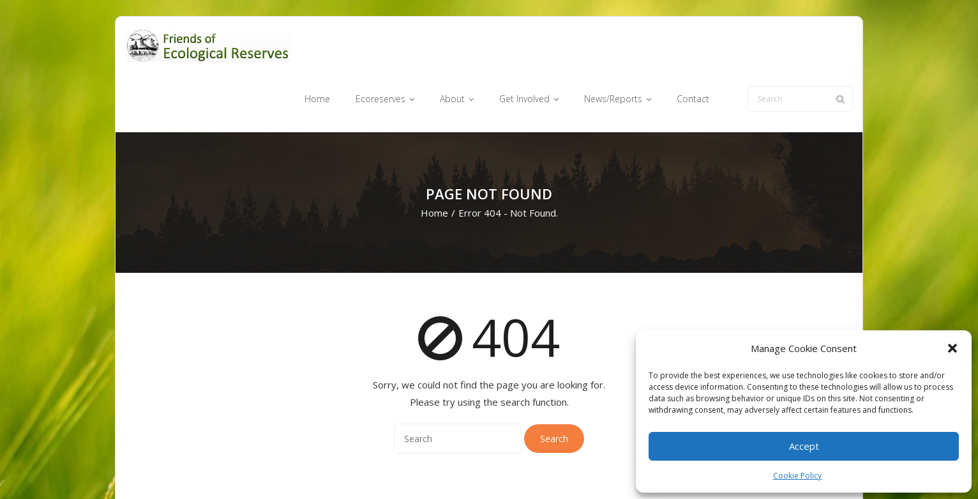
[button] (952, 348)
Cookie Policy (797, 475)
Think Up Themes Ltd (201, 469)
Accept (804, 446)
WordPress (308, 469)
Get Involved (559, 469)
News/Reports (622, 469)
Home (434, 163)
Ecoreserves (463, 469)
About (511, 469)
